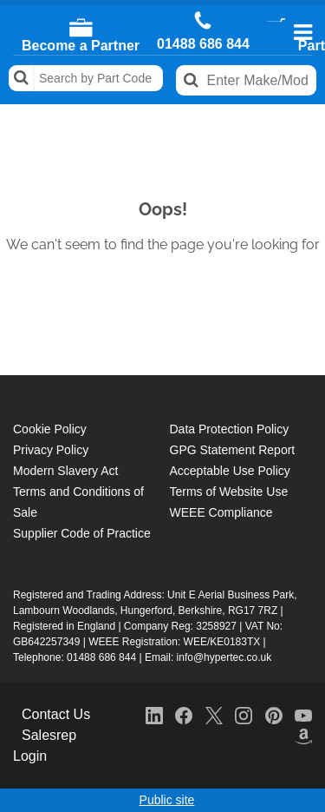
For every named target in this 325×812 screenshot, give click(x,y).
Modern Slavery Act (65, 471)
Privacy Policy (50, 450)
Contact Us (56, 714)
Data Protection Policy (229, 429)
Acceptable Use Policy (230, 471)
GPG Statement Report (233, 450)
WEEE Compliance (221, 512)
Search (22, 78)
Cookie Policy (50, 429)
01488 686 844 (203, 44)
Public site (167, 800)
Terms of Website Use (229, 491)
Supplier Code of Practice (82, 533)
